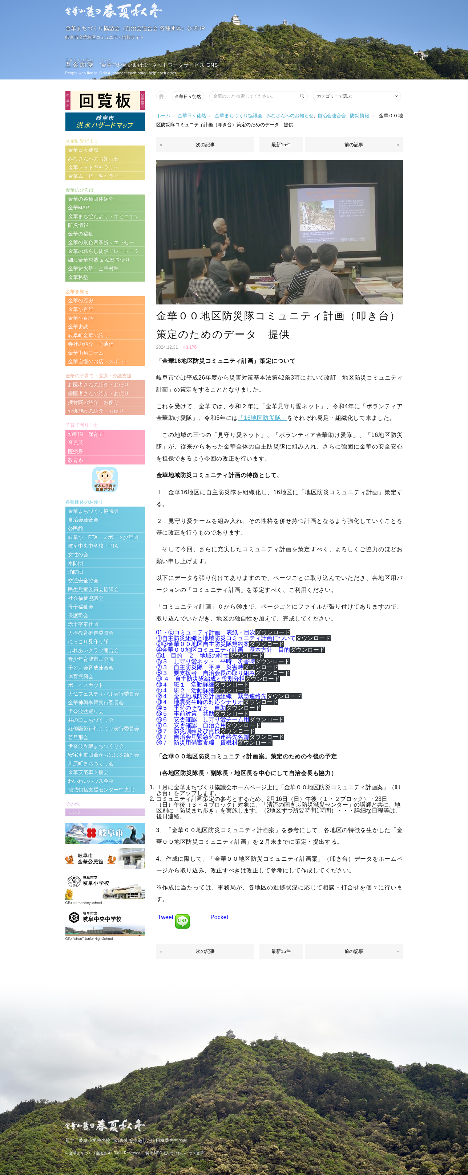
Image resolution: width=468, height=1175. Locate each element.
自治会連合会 (332, 115)
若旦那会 (78, 737)
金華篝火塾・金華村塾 (93, 268)
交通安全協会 (83, 581)
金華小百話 (80, 318)
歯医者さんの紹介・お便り (98, 393)
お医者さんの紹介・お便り (98, 385)
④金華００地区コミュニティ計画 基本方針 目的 (223, 650)
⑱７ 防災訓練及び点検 (188, 731)
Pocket (219, 917)
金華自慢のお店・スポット (98, 361)
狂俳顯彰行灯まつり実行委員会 (103, 729)
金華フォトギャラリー (93, 167)
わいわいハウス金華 (91, 781)
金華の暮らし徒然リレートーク (103, 251)
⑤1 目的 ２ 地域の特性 (192, 655)
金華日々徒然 (188, 96)
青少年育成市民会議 (91, 659)
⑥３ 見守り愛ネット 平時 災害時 (205, 661)
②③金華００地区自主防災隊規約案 (202, 644)
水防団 (75, 563)
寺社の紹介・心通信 (91, 344)
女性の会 (78, 554)
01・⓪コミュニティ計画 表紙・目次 (206, 632)
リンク (74, 812)
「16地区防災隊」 (262, 418)
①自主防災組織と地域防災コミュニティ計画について (226, 638)
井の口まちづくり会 (91, 720)
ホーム (163, 115)
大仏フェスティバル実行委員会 (103, 694)
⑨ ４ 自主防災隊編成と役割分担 (200, 679)
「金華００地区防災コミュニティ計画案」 (333, 787)
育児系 (75, 443)
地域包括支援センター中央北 (101, 790)
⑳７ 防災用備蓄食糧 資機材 (197, 743)
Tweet (166, 917)
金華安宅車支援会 (88, 772)
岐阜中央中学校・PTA (93, 546)
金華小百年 (80, 309)
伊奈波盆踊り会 (86, 711)
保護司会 (78, 615)
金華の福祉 (80, 234)
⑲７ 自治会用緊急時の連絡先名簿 (202, 737)
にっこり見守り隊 (88, 641)
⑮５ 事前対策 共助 (185, 714)
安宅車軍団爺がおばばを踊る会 (103, 755)
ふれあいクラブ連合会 (93, 650)
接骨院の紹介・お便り (93, 402)
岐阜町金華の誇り (88, 335)
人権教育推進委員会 (91, 633)
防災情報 (359, 115)
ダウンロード (272, 632)
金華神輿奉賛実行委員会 (96, 702)
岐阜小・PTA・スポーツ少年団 (103, 537)
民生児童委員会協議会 (93, 589)
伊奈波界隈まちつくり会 (96, 746)
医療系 (75, 451)
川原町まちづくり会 (91, 763)
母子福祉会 (80, 607)
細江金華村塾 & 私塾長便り (99, 260)
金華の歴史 (80, 300)
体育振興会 (80, 676)
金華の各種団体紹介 (91, 199)
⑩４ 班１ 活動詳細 (185, 684)
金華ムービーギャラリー (96, 176)
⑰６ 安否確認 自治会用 (191, 725)
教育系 (75, 460)
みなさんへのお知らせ (290, 115)
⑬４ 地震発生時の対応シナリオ (199, 702)
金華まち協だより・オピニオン (103, 216)
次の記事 (205, 144)
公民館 (75, 528)
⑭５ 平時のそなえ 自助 (191, 708)
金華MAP (78, 207)
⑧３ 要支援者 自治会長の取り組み (205, 673)
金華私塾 (78, 277)
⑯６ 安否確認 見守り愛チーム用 (202, 719)
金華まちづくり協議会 (238, 115)
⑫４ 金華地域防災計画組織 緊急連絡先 (211, 696)
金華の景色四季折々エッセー (101, 242)
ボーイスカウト (86, 685)
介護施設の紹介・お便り (96, 411)
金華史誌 (78, 326)
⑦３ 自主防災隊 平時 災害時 (199, 667)
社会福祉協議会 (86, 598)
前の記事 (353, 144)
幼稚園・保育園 (86, 434)
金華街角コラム (86, 353)
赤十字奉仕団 (83, 624)
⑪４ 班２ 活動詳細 (185, 690)
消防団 (75, 572)
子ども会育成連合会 (91, 668)
